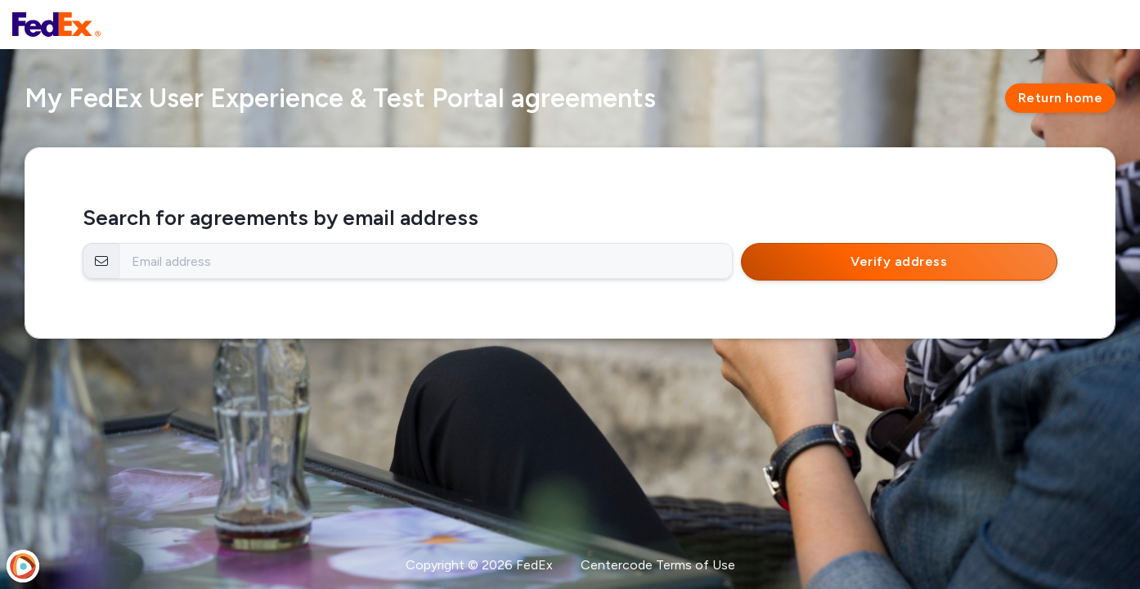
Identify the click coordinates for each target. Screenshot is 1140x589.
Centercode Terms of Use (658, 565)
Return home (1060, 98)
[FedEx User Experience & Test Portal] (56, 24)
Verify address (899, 261)
